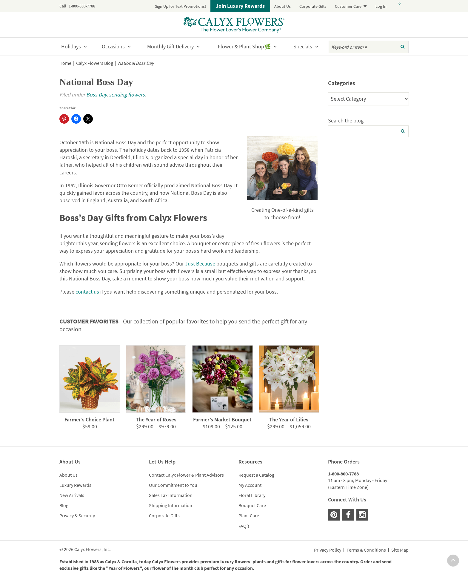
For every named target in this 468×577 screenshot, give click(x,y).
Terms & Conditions (366, 550)
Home (65, 63)
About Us (282, 6)
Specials (302, 46)
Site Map (400, 550)
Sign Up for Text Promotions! (180, 6)
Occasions (113, 46)
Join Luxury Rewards (240, 5)
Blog (63, 505)
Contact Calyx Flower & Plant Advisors (186, 475)
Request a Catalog (256, 475)
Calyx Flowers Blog (94, 63)
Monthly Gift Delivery (170, 46)
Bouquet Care (252, 505)
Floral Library (251, 495)
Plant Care (248, 515)
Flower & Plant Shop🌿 (244, 46)
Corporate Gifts (312, 6)
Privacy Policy (327, 550)
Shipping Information (170, 505)
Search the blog (346, 120)
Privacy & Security (77, 515)
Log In (381, 6)
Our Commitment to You (173, 485)
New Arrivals (71, 495)
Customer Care (348, 6)
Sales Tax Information (171, 495)
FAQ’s (244, 526)
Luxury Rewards (75, 485)
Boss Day (96, 94)
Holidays (71, 46)
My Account (249, 485)
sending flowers (127, 94)
